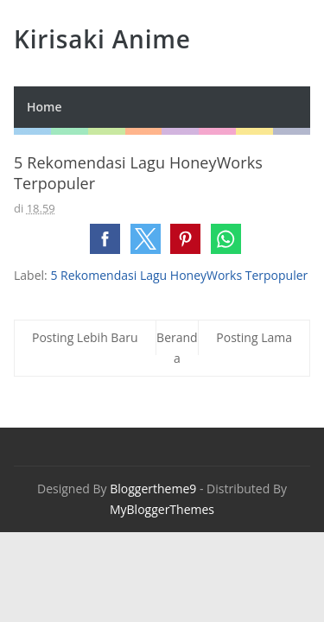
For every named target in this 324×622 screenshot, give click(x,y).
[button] (105, 239)
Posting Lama (254, 337)
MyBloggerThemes (162, 509)
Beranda (177, 347)
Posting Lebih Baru (85, 337)
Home (44, 106)
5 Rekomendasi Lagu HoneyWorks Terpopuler (179, 275)
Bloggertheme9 (153, 488)
